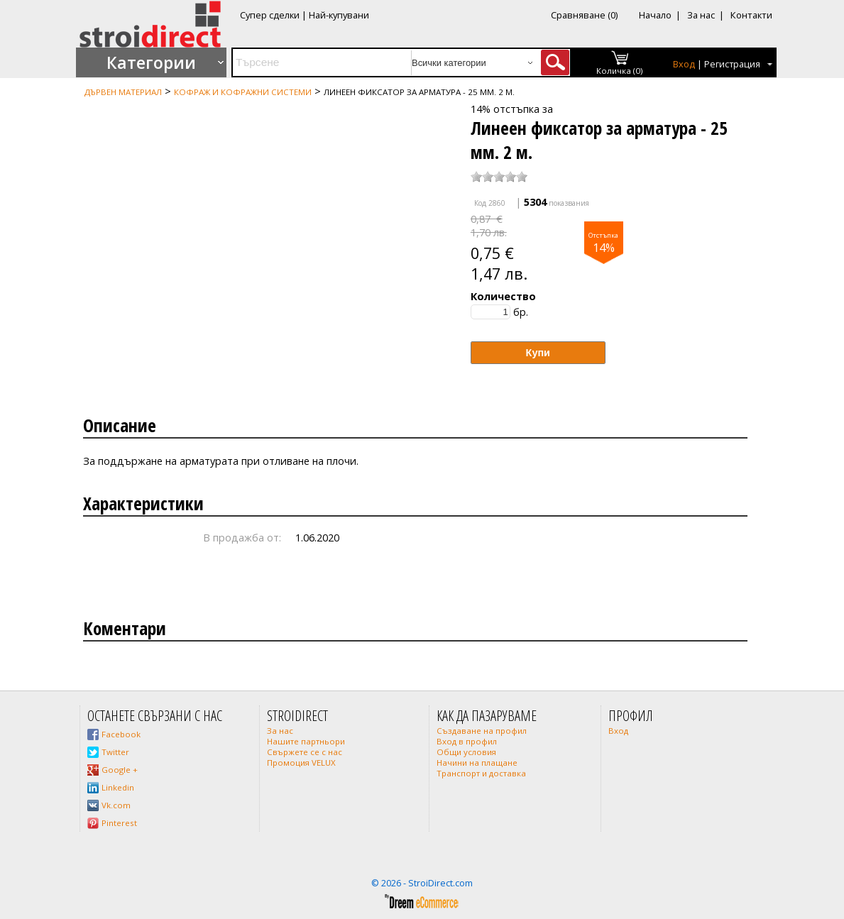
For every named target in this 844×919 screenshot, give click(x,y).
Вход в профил (467, 741)
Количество (503, 296)
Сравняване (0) (584, 15)
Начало (655, 15)
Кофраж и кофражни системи (243, 92)
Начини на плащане (477, 762)
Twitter (115, 752)
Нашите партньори (306, 741)
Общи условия (466, 752)
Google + (120, 769)
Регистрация (732, 64)
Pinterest (119, 823)
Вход (684, 64)
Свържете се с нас (304, 752)
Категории (151, 62)
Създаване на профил (482, 730)
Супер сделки (270, 15)
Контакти (751, 15)
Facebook (121, 734)
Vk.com (116, 805)
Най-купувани (339, 15)
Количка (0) (619, 70)
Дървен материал (123, 92)
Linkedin (118, 787)
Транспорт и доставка (481, 773)
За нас (701, 15)
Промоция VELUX (301, 762)
